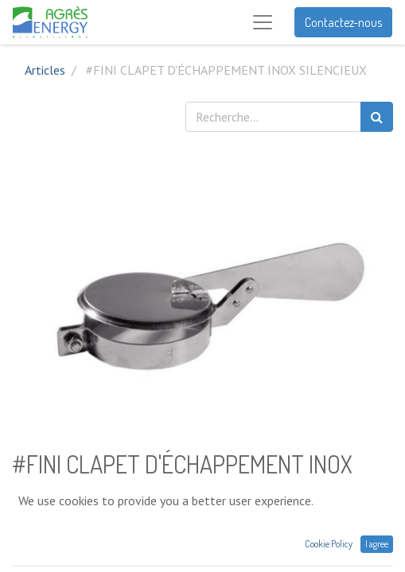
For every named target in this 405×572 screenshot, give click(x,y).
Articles (45, 70)
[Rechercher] (376, 117)
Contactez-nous (343, 22)
